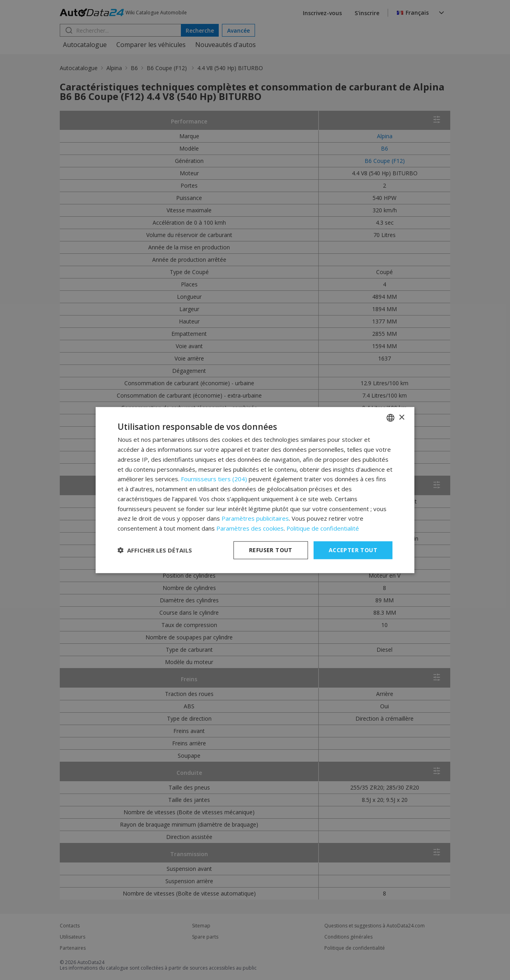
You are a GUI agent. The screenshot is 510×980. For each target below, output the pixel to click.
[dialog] (255, 490)
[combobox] (390, 418)
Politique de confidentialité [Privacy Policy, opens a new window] (322, 528)
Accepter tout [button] (353, 550)
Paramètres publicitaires (255, 518)
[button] (155, 550)
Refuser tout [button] (270, 550)
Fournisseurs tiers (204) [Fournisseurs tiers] (214, 479)
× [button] (401, 417)
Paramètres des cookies (250, 528)
